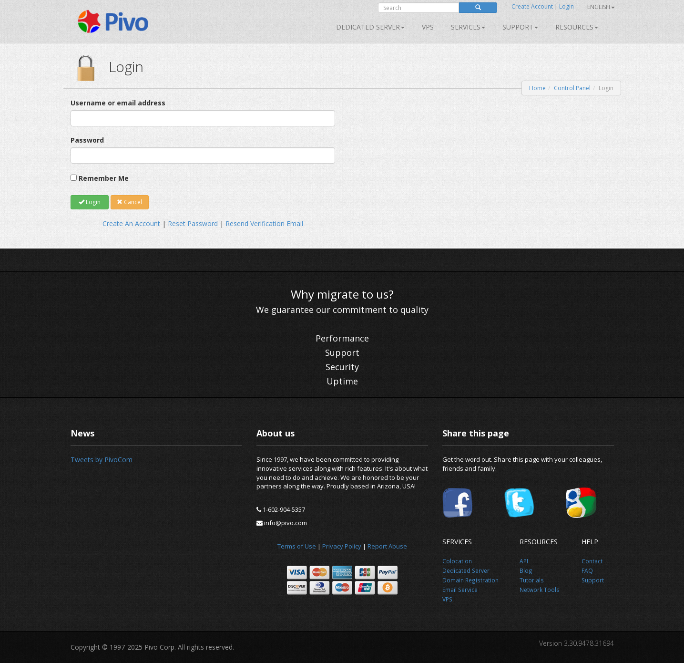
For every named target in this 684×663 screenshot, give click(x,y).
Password (87, 140)
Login (566, 6)
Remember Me (104, 178)
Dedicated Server (370, 26)
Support (520, 26)
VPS (428, 26)
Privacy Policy (341, 546)
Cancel (129, 202)
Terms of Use (296, 546)
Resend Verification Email (264, 223)
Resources (576, 26)
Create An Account (131, 223)
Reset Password (193, 223)
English (601, 7)
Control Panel (572, 88)
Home (537, 88)
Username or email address (118, 102)
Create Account (532, 6)
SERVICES (468, 26)
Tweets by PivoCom (102, 459)
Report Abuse (387, 546)
